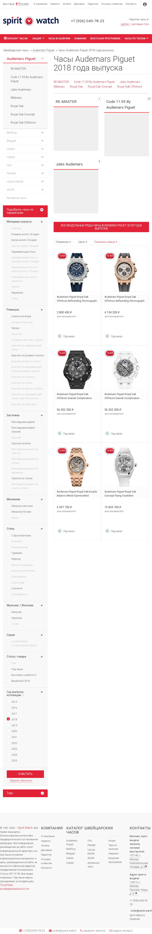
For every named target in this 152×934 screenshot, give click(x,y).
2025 (12, 760)
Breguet (70, 853)
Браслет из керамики (21, 404)
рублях (125, 24)
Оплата (67, 3)
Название (62, 242)
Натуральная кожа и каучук (25, 339)
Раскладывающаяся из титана (22, 460)
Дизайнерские (17, 547)
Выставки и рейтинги (21, 674)
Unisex (13, 623)
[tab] (25, 793)
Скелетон (14, 588)
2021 (12, 737)
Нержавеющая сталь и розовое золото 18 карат (23, 259)
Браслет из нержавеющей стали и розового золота (24, 368)
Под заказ (15, 669)
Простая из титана (19, 478)
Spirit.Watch (25, 828)
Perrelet (91, 845)
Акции (38, 38)
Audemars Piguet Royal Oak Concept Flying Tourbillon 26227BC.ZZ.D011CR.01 (120, 495)
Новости (55, 3)
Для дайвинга (17, 594)
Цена (81, 242)
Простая (14, 437)
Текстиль (14, 333)
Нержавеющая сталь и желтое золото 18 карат (22, 269)
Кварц (13, 517)
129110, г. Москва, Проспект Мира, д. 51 (139, 888)
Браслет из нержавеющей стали (24, 347)
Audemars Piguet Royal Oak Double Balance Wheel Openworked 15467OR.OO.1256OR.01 (77, 495)
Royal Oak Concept (100, 86)
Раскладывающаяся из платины (22, 451)
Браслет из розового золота (25, 355)
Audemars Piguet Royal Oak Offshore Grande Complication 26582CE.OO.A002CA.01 (74, 398)
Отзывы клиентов (112, 3)
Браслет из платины (21, 376)
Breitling (70, 848)
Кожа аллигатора (19, 316)
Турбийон (14, 552)
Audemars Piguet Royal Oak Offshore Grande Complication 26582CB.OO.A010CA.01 (122, 398)
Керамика (15, 292)
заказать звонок (94, 930)
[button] (42, 58)
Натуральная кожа (20, 322)
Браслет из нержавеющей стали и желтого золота (24, 396)
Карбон (13, 286)
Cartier (69, 858)
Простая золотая (19, 443)
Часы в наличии (59, 38)
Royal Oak (76, 86)
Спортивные (16, 576)
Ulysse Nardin (91, 851)
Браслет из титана (19, 382)
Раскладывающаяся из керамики (22, 470)
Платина (14, 228)
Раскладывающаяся (21, 421)
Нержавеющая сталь (21, 251)
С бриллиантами (19, 535)
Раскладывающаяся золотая (21, 429)
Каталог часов (15, 38)
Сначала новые (104, 242)
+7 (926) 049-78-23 (87, 21)
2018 (12, 719)
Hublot (70, 862)
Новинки (80, 38)
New (11, 663)
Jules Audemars (130, 82)
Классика (14, 541)
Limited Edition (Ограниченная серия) (22, 643)
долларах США (140, 24)
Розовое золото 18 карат (23, 234)
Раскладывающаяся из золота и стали (22, 486)
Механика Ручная (19, 511)
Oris (89, 840)
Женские (14, 611)
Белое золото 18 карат (22, 239)
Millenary (59, 86)
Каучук (13, 327)
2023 (12, 748)
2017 (12, 713)
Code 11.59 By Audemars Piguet (94, 82)
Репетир (14, 558)
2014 (12, 701)
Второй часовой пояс (21, 570)
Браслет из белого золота (24, 361)
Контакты (131, 3)
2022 (12, 743)
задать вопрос (122, 930)
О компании (40, 3)
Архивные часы (93, 864)
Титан (12, 298)
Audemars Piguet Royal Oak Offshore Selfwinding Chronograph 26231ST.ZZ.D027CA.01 (77, 300)
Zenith (90, 858)
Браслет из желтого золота (25, 388)
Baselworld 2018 (18, 680)
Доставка (79, 3)
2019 (12, 725)
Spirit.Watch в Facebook (137, 917)
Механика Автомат (20, 505)
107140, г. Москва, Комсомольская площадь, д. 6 (139, 861)
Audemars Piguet (72, 842)
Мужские (14, 617)
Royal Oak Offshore (129, 86)
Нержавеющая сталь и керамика (22, 278)
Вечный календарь (20, 564)
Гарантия (93, 3)
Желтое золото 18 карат (23, 245)
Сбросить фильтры (21, 780)
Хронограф (15, 582)
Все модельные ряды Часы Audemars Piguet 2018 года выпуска (101, 227)
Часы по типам (136, 38)
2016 (12, 707)
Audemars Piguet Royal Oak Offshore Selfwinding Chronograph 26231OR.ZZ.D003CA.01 (124, 300)
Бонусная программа (105, 38)
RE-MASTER (61, 82)
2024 (12, 754)
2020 (12, 731)
